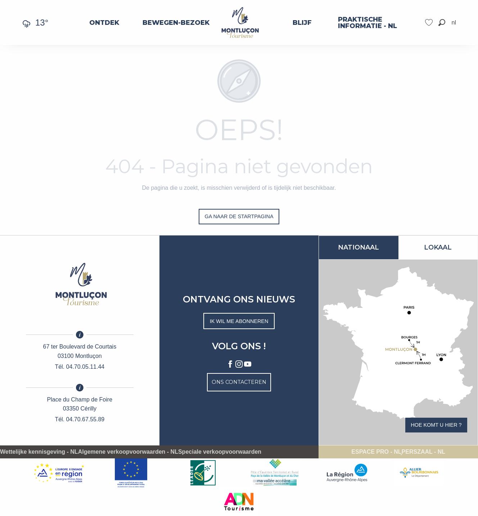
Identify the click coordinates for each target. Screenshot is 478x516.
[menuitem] (104, 22)
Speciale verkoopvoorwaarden (219, 452)
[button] (442, 22)
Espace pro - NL (376, 452)
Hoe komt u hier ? (436, 425)
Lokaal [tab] (438, 247)
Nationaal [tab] (358, 247)
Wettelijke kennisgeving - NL (39, 452)
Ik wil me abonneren (239, 321)
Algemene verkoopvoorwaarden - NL (128, 452)
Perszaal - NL (423, 452)
